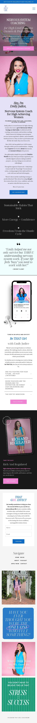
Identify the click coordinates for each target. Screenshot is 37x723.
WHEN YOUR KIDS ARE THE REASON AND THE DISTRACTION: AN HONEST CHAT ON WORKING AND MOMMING (15, 385)
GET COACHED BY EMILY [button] (18, 192)
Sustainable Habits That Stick (18, 206)
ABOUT (16, 560)
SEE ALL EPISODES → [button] (18, 401)
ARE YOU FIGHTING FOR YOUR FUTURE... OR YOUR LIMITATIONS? (16, 373)
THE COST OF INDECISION (15, 394)
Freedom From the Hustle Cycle (18, 232)
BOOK (22, 557)
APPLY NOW (15, 563)
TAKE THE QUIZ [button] (10, 481)
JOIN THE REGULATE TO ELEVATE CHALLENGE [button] (18, 48)
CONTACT (23, 563)
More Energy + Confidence (18, 219)
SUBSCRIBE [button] (18, 541)
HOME (17, 557)
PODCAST (23, 560)
